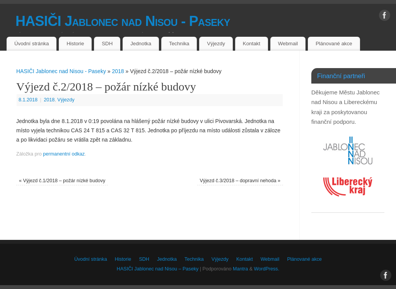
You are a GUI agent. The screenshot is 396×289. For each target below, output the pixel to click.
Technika (179, 43)
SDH (107, 43)
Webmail (288, 43)
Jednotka (140, 43)
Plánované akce (334, 43)
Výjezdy (216, 43)
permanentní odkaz (64, 154)
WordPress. (267, 269)
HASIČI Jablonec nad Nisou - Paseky (122, 21)
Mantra (240, 269)
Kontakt (251, 43)
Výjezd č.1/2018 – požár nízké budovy (62, 180)
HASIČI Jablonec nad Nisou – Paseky (157, 269)
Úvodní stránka (31, 43)
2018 (118, 71)
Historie (75, 43)
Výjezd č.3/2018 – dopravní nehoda (240, 180)
